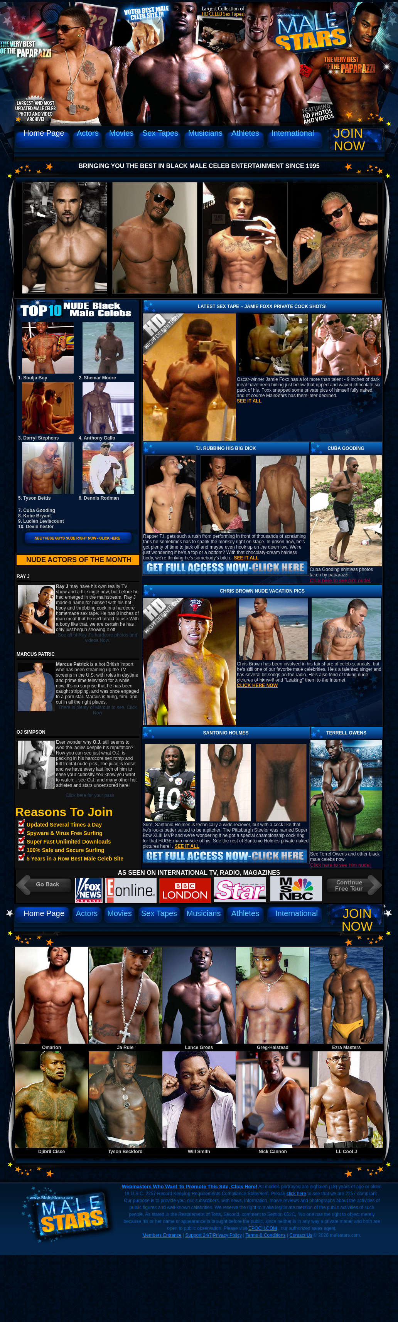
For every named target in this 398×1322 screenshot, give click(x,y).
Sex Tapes (160, 133)
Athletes (245, 133)
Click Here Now (257, 685)
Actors (88, 133)
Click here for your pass (90, 795)
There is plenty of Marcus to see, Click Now (97, 710)
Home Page (44, 133)
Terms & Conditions (266, 1235)
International (293, 133)
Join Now (349, 139)
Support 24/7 (198, 1235)
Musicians (205, 133)
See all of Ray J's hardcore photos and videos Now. (97, 637)
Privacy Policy (227, 1235)
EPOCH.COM (262, 1228)
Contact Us (300, 1235)
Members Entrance (161, 1235)
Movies (121, 133)
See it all (249, 401)
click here (296, 1193)
